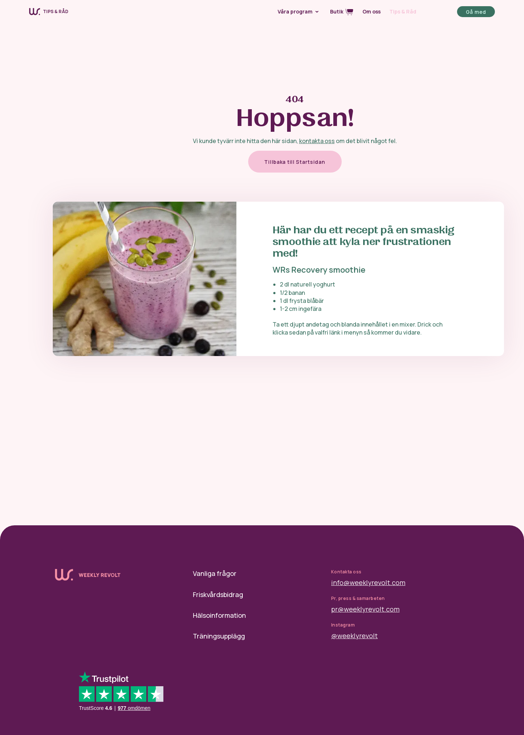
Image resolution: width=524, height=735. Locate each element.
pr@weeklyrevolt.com (365, 609)
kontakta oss (317, 141)
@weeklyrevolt (354, 635)
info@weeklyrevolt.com (368, 582)
